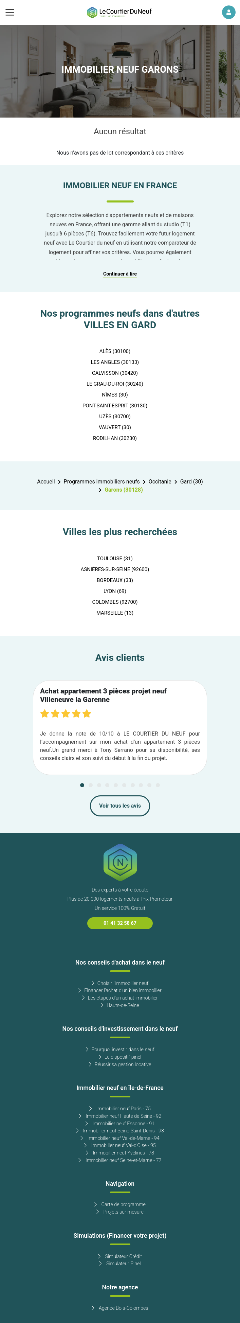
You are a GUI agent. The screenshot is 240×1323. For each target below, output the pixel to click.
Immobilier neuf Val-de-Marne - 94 (119, 1138)
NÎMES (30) (115, 395)
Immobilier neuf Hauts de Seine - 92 (120, 1116)
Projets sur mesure (120, 1212)
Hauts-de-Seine (120, 1005)
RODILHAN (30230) (115, 438)
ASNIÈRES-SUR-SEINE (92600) (115, 569)
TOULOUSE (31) (115, 558)
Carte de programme (120, 1204)
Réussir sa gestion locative (120, 1064)
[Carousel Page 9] (149, 785)
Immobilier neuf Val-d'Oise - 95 (120, 1145)
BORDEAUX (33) (115, 580)
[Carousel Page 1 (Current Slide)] (82, 785)
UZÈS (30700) (114, 416)
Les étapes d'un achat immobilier (120, 998)
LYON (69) (115, 591)
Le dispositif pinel (120, 1057)
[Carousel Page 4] (107, 785)
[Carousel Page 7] (133, 785)
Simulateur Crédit (120, 1256)
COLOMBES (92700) (114, 602)
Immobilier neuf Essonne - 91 (120, 1123)
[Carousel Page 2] (91, 785)
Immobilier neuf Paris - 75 (120, 1108)
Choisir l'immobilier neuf (120, 983)
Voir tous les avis (120, 806)
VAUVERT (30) (115, 427)
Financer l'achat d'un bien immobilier (120, 990)
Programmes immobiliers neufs (102, 482)
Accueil (46, 482)
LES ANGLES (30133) (115, 362)
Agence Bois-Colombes (120, 1308)
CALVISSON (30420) (115, 373)
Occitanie (160, 482)
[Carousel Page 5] (116, 785)
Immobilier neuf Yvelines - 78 (120, 1153)
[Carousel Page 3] (99, 785)
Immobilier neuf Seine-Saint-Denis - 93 (120, 1130)
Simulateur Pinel (120, 1263)
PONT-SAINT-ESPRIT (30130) (114, 405)
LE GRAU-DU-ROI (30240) (115, 384)
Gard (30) (191, 482)
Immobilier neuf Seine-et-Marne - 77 (119, 1160)
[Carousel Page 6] (124, 785)
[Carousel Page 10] (158, 785)
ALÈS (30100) (115, 351)
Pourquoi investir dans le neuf (120, 1049)
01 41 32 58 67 (120, 923)
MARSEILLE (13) (114, 613)
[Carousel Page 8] (141, 785)
